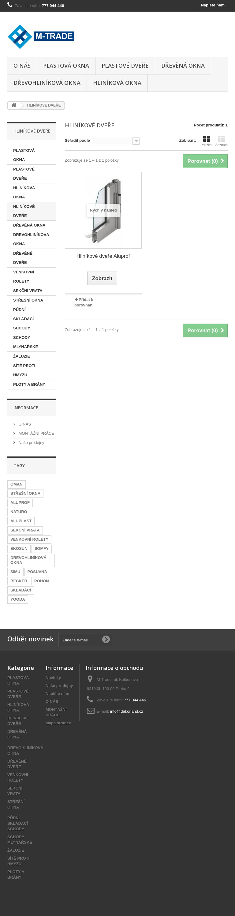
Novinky (53, 677)
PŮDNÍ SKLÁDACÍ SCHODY (23, 318)
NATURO (18, 511)
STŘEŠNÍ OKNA (28, 300)
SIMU (15, 571)
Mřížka (207, 141)
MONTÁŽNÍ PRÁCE (35, 433)
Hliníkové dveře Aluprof (103, 256)
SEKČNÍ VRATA (28, 290)
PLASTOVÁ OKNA (66, 65)
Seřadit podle (77, 140)
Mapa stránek (58, 723)
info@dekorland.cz (126, 711)
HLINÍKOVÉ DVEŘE (24, 211)
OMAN (16, 484)
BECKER (18, 581)
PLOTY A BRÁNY (29, 384)
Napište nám (213, 5)
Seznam (221, 141)
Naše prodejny (30, 442)
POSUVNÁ (37, 571)
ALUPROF (20, 502)
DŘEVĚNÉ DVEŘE (22, 258)
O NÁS (22, 65)
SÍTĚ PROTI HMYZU (24, 370)
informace (25, 408)
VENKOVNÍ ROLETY (23, 276)
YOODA (17, 599)
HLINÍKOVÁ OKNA (117, 82)
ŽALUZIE (21, 356)
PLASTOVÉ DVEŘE (125, 65)
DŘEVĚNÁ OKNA (183, 65)
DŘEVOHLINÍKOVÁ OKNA (46, 82)
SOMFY (42, 548)
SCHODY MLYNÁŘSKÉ (25, 342)
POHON (41, 581)
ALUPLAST (21, 521)
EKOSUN (19, 548)
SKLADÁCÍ (20, 590)
